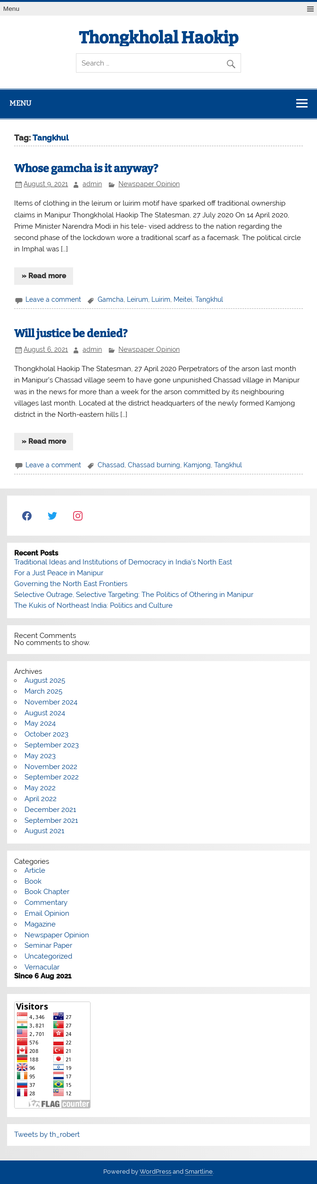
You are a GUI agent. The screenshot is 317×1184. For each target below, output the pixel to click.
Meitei (183, 299)
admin (92, 184)
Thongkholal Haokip (158, 38)
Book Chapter (47, 891)
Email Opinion (47, 913)
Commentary (46, 902)
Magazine (40, 924)
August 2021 (44, 831)
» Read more (44, 276)
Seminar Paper (48, 945)
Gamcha (111, 299)
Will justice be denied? (70, 333)
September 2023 (52, 745)
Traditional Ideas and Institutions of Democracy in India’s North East (123, 562)
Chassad (111, 465)
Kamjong (197, 465)
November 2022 (51, 766)
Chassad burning (154, 465)
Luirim (160, 299)
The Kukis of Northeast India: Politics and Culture (93, 605)
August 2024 (45, 713)
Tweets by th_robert (47, 1134)
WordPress (155, 1171)
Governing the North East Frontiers (70, 584)
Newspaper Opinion (149, 184)
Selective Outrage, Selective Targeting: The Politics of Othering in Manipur (133, 594)
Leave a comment (53, 299)
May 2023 (40, 756)
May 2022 (40, 788)
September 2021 (51, 820)
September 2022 (52, 777)
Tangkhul (209, 299)
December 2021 (50, 809)
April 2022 (41, 799)
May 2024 (40, 723)
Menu (11, 8)
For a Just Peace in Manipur (58, 573)
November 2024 (51, 702)
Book (33, 881)
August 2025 (45, 680)
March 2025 (43, 691)
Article (35, 870)
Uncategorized (48, 956)
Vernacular (42, 967)
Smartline (199, 1171)
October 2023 (46, 734)
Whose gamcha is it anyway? (86, 168)
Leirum (137, 299)
